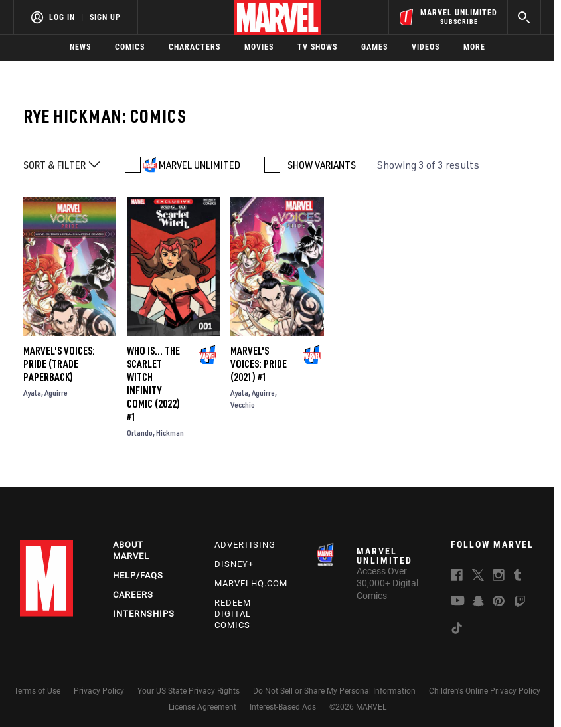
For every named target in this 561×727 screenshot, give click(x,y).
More (474, 47)
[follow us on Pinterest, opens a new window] (499, 602)
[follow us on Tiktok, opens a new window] (457, 630)
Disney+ (234, 564)
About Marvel (131, 550)
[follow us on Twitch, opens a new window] (520, 603)
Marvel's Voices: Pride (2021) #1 (258, 364)
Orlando (140, 433)
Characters (194, 47)
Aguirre (56, 393)
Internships (144, 614)
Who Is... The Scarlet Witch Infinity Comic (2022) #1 (153, 384)
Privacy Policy (99, 691)
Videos (426, 47)
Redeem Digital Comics (232, 614)
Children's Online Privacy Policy (484, 691)
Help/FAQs (138, 575)
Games (374, 47)
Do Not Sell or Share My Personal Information (334, 691)
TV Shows (317, 47)
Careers (133, 595)
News (80, 47)
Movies (259, 47)
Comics (130, 47)
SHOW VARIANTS (321, 164)
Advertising (245, 545)
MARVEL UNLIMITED (199, 164)
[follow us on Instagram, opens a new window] (499, 577)
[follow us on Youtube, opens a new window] (458, 601)
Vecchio (242, 405)
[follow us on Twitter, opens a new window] (478, 577)
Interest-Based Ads (283, 707)
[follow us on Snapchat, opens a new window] (478, 602)
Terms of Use (37, 691)
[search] (524, 17)
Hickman (170, 433)
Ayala (32, 393)
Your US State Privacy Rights (188, 691)
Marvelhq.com (250, 583)
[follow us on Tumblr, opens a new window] (517, 577)
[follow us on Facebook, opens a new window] (457, 577)
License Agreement (202, 707)
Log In (62, 17)
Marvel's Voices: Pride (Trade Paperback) (59, 364)
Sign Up (105, 17)
